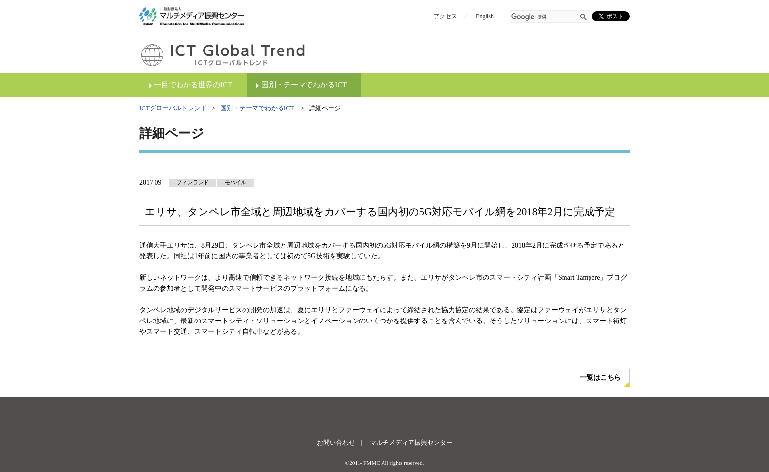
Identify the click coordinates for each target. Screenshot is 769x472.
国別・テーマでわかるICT (304, 85)
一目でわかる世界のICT (193, 85)
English (485, 16)
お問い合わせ (336, 442)
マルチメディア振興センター (411, 442)
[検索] (544, 17)
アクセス (445, 16)
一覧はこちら (600, 377)
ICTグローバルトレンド (173, 108)
